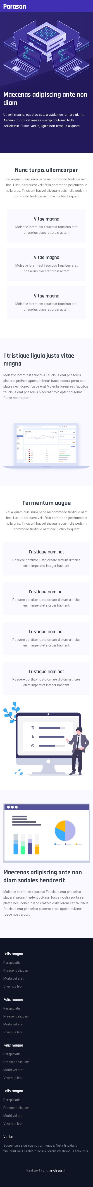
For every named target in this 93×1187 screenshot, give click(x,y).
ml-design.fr (58, 1170)
